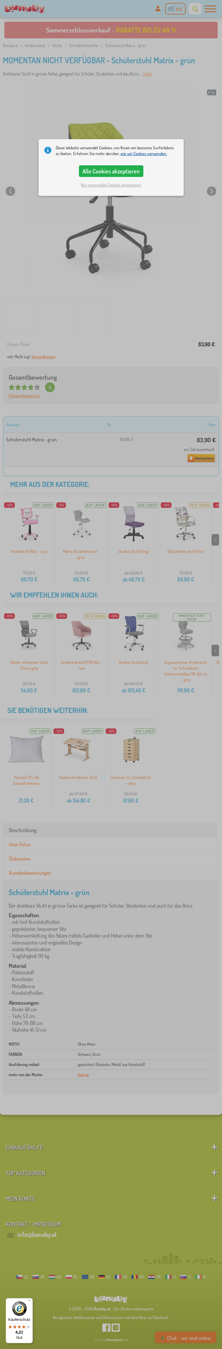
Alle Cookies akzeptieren (111, 171)
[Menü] (29, 1301)
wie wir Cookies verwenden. (143, 153)
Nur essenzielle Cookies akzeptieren (111, 185)
